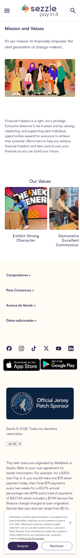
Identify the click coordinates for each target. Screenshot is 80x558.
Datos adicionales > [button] (21, 320)
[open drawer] (7, 10)
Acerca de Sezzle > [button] (21, 305)
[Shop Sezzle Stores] (73, 10)
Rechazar (57, 546)
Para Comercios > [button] (20, 290)
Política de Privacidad (31, 538)
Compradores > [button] (18, 275)
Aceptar (23, 546)
